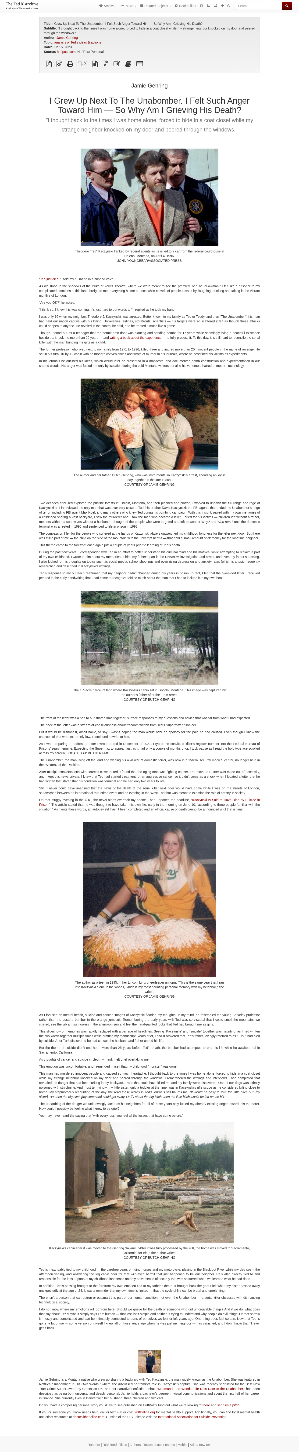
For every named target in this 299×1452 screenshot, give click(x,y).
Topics (148, 1445)
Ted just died (49, 279)
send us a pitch (228, 1405)
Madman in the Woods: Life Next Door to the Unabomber (200, 1389)
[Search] (258, 6)
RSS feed (110, 1445)
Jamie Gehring (67, 38)
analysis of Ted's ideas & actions (77, 42)
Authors (135, 1445)
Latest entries (165, 1445)
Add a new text (200, 1445)
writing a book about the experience (135, 337)
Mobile (182, 1445)
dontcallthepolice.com (88, 1417)
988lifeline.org (145, 1412)
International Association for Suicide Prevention (192, 1417)
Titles (123, 1445)
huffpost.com (66, 52)
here (206, 1405)
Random (94, 1445)
